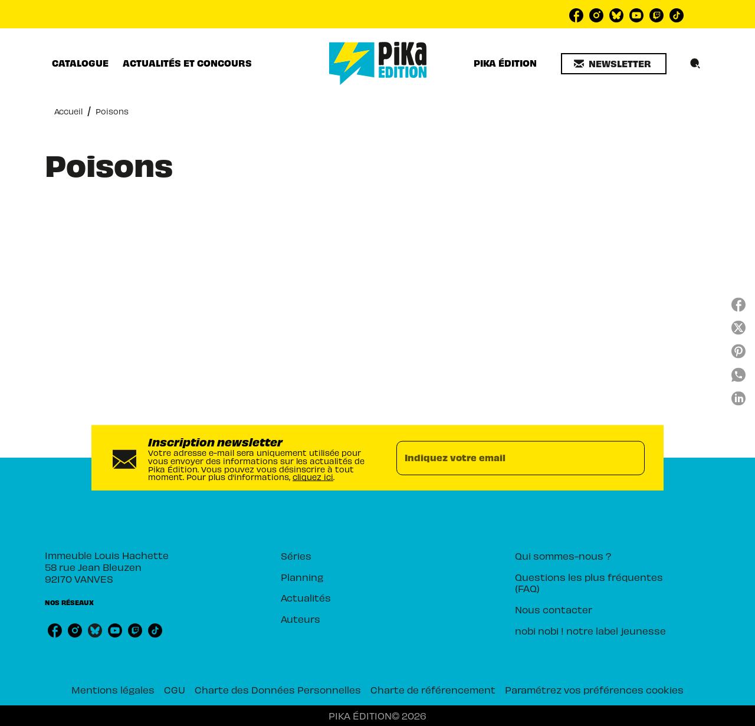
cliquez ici (313, 477)
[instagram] (596, 15)
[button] (614, 63)
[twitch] (656, 15)
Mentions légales (113, 689)
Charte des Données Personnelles (278, 689)
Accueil (68, 111)
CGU (174, 689)
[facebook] (576, 15)
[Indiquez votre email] (505, 458)
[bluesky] (616, 15)
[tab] (80, 63)
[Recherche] (695, 63)
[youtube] (636, 15)
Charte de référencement (432, 689)
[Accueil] (378, 63)
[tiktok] (677, 15)
